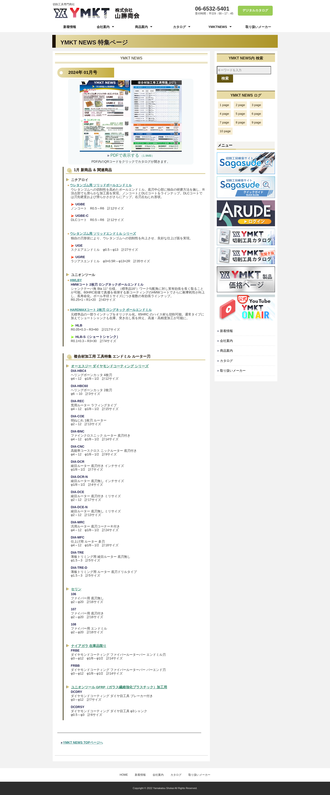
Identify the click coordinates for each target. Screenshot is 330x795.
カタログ (179, 27)
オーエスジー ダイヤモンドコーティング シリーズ (109, 366)
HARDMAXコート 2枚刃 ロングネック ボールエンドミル (111, 310)
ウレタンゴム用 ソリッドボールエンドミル (101, 185)
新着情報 (69, 27)
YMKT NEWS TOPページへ (83, 742)
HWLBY (76, 280)
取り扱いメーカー (258, 27)
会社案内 (103, 27)
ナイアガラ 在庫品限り (88, 646)
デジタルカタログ (255, 10)
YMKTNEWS (217, 27)
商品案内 (141, 27)
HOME (124, 774)
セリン (76, 589)
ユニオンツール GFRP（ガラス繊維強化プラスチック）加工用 (119, 687)
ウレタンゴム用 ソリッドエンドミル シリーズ (103, 233)
